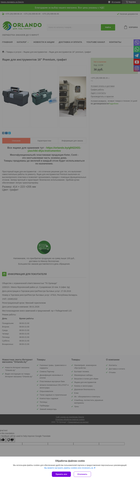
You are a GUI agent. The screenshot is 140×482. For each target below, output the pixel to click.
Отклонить (82, 474)
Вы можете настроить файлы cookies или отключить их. (69, 468)
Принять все (61, 474)
